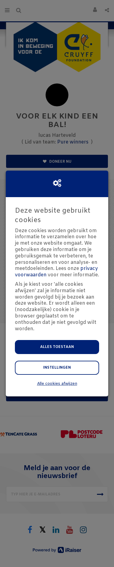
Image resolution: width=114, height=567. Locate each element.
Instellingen (57, 367)
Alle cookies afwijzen (57, 383)
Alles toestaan (57, 347)
